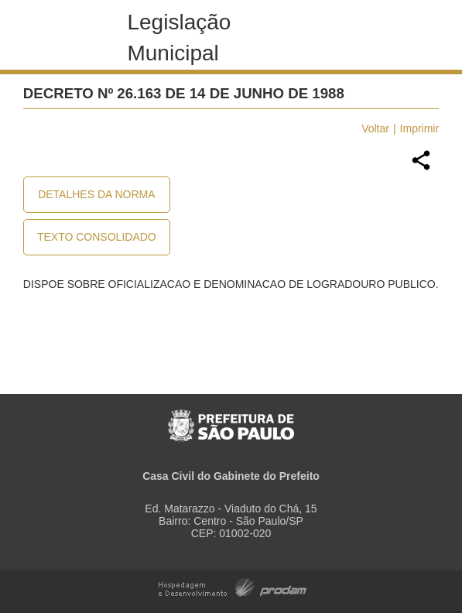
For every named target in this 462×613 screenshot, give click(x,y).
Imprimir (420, 128)
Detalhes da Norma (96, 194)
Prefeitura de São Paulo (231, 417)
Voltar (375, 128)
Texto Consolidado (96, 237)
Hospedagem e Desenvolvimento (232, 586)
